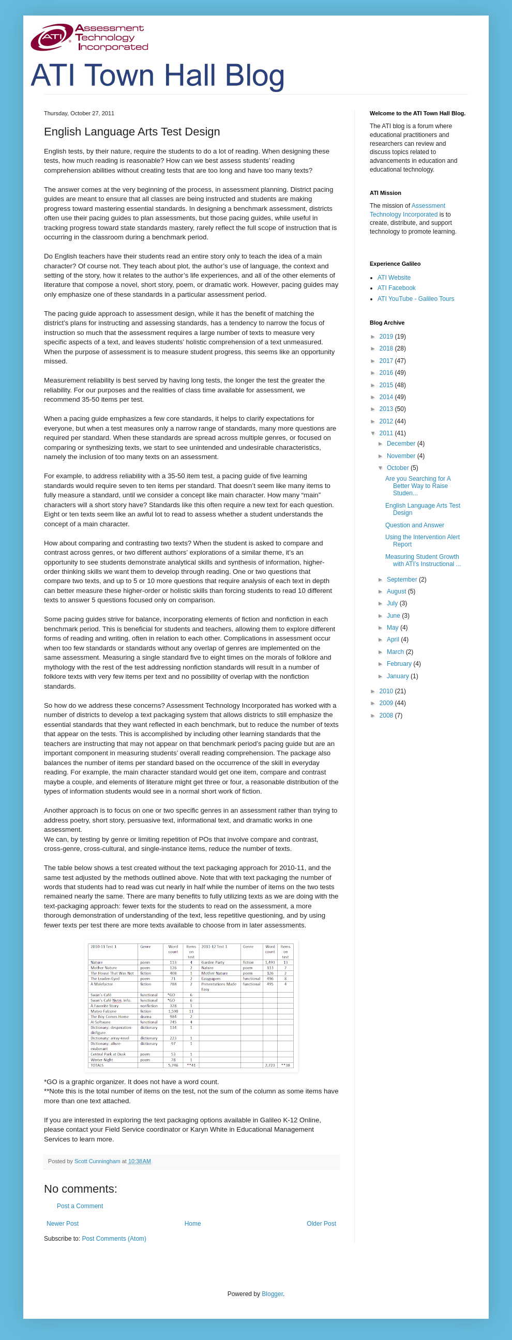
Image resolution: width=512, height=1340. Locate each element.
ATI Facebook (397, 288)
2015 (387, 385)
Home (193, 1223)
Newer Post (63, 1223)
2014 (387, 397)
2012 (387, 421)
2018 (387, 348)
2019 (387, 336)
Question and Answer (414, 525)
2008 (387, 715)
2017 (387, 360)
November (402, 456)
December (402, 443)
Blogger (272, 1294)
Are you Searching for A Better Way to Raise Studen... (417, 486)
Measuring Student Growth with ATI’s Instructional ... (423, 560)
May (393, 627)
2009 (387, 703)
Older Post (321, 1223)
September (403, 579)
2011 (387, 433)
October (399, 467)
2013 (387, 409)
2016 (387, 372)
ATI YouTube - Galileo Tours (416, 298)
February (400, 663)
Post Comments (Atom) (114, 1238)
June (394, 615)
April (394, 639)
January (399, 676)
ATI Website (394, 277)
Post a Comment (80, 1206)
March (396, 652)
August (397, 591)
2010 (387, 691)
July (393, 603)
